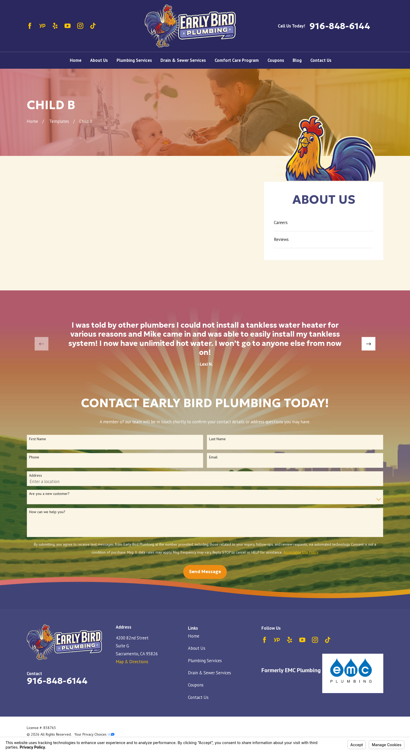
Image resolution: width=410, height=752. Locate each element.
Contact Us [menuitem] (320, 60)
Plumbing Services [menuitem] (134, 60)
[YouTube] (68, 26)
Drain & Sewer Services (209, 673)
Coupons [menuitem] (276, 60)
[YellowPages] (42, 26)
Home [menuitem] (75, 60)
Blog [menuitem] (297, 60)
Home (193, 636)
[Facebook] (30, 26)
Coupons (196, 685)
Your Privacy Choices (94, 734)
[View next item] (368, 344)
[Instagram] (80, 26)
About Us (196, 648)
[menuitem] (324, 223)
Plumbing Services (205, 660)
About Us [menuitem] (99, 60)
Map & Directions (132, 662)
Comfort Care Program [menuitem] (237, 60)
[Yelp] (55, 26)
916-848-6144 (339, 26)
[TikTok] (93, 26)
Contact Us (198, 697)
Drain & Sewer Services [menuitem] (183, 60)
